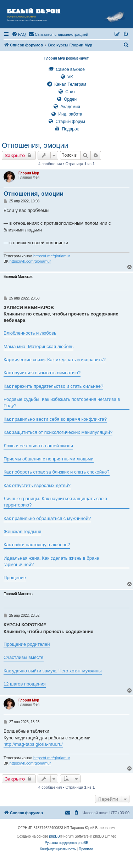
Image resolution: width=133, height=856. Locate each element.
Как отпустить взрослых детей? (37, 485)
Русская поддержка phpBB (66, 843)
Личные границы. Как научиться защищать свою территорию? (55, 502)
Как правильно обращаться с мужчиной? (47, 518)
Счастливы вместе (24, 657)
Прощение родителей (27, 644)
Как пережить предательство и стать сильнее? (53, 386)
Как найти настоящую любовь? (37, 544)
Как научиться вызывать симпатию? (42, 372)
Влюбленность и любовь (30, 333)
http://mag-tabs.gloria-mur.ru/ (33, 744)
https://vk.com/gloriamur (30, 261)
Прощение (15, 577)
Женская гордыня (22, 531)
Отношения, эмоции (35, 145)
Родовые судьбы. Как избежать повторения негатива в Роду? (62, 402)
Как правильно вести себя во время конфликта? (55, 419)
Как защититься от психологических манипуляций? (58, 432)
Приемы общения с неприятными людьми (49, 458)
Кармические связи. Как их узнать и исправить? (55, 359)
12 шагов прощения (25, 684)
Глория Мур (28, 173)
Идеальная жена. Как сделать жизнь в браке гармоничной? (51, 561)
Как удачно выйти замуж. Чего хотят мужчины (53, 670)
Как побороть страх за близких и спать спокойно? (57, 472)
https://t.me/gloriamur (51, 256)
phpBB (54, 836)
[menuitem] (19, 34)
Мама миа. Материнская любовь (38, 346)
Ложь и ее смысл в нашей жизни (38, 445)
